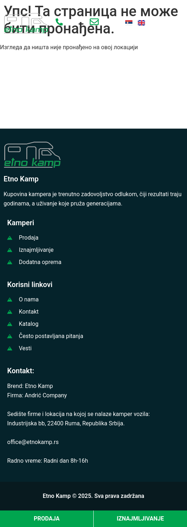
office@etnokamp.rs (33, 442)
